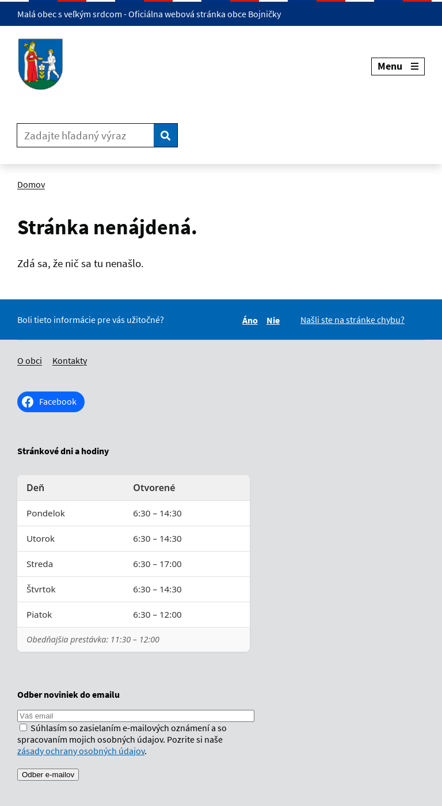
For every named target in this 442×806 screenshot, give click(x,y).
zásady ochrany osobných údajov (80, 750)
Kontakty (69, 360)
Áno (251, 320)
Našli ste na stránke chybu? (352, 319)
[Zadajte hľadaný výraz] (85, 135)
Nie (274, 320)
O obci (29, 360)
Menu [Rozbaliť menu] (398, 66)
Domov (31, 184)
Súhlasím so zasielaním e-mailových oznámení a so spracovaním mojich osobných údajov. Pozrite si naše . (122, 739)
